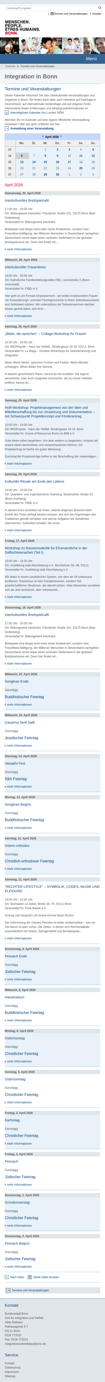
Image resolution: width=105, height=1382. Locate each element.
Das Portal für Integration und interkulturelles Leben (20, 27)
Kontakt (96, 13)
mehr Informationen (19, 249)
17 (69, 162)
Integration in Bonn (31, 76)
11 (80, 156)
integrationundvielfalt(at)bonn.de (25, 1344)
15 (45, 162)
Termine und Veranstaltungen (71, 13)
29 (45, 174)
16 (57, 162)
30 (57, 174)
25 (80, 168)
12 (93, 156)
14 (33, 162)
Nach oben (17, 1277)
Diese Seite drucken (46, 1277)
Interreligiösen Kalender (25, 112)
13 (21, 162)
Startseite (10, 66)
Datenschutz (13, 1367)
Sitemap (10, 1376)
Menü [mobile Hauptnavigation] (91, 58)
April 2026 (52, 137)
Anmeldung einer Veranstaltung (32, 128)
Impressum (12, 1372)
